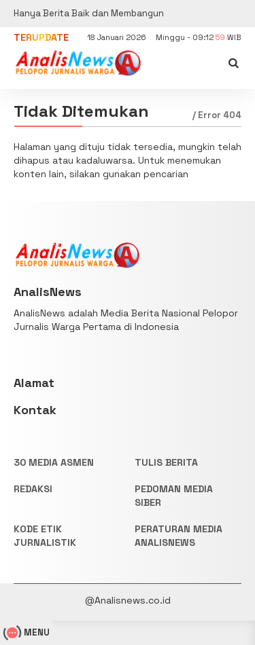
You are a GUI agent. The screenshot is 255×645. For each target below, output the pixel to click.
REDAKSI (33, 489)
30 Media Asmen (54, 462)
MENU (28, 632)
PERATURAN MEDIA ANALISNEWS (178, 536)
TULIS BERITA (166, 462)
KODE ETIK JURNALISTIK (45, 536)
